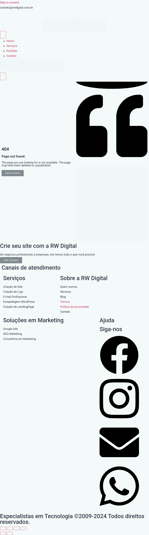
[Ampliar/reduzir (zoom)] (3, 528)
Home (10, 41)
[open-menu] (3, 34)
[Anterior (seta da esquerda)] (3, 533)
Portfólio (11, 51)
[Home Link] (32, 70)
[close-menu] (3, 76)
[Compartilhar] (17, 528)
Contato (11, 56)
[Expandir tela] (10, 528)
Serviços (11, 46)
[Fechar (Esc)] (23, 528)
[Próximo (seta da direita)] (10, 533)
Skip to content (9, 2)
